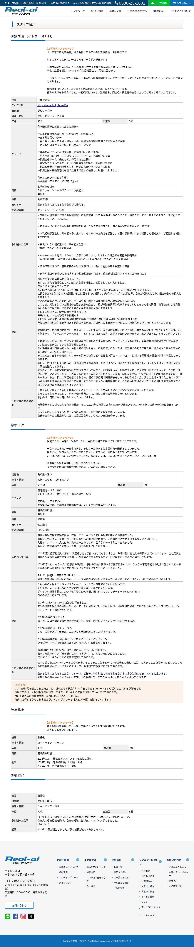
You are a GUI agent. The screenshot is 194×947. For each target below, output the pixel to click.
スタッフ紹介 (147, 886)
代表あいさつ (147, 875)
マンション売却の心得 (96, 879)
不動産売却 (115, 11)
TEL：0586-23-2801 (20, 880)
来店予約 (173, 880)
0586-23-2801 (130, 3)
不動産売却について (96, 867)
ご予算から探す (121, 877)
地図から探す (120, 872)
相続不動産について (68, 867)
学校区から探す (121, 882)
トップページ (77, 11)
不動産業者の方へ (137, 11)
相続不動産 (97, 11)
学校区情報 (119, 887)
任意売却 (91, 872)
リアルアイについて (180, 11)
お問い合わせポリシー (178, 874)
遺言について (65, 882)
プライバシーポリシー (151, 908)
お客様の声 (146, 881)
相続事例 (63, 872)
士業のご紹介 (147, 891)
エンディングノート (68, 877)
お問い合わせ (182, 3)
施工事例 (91, 885)
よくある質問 (147, 896)
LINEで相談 (159, 3)
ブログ (144, 901)
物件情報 (158, 11)
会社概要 (145, 870)
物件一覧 (118, 867)
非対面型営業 (175, 885)
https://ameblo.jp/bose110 (52, 105)
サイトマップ (147, 915)
